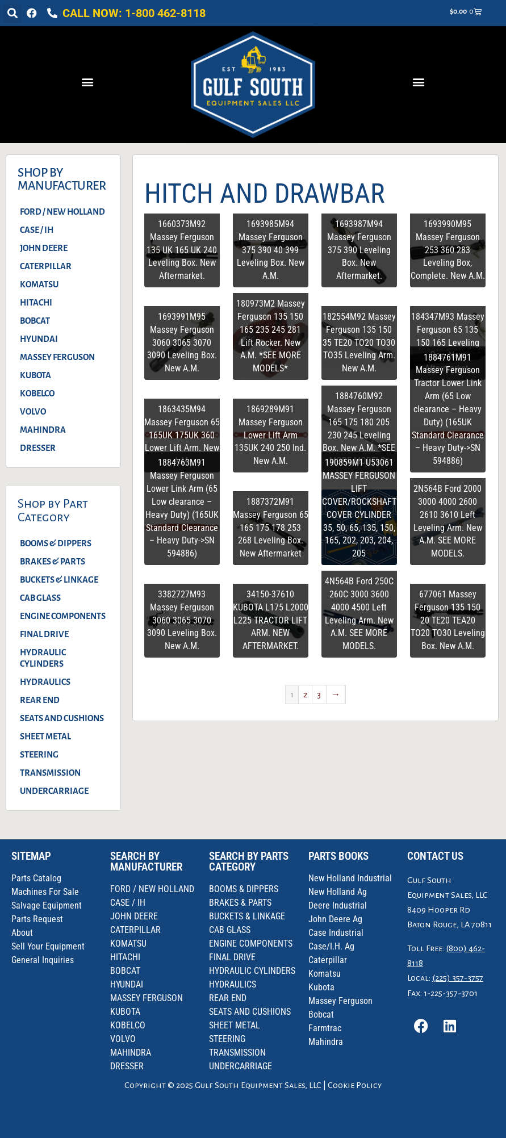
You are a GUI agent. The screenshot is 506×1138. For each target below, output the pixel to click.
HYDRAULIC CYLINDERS (43, 658)
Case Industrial (335, 932)
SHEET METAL (45, 736)
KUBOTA (35, 375)
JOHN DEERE (44, 248)
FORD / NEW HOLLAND (62, 211)
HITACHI (36, 302)
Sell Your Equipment (48, 946)
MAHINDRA (43, 429)
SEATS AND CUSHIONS (62, 718)
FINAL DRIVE (44, 634)
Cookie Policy (355, 1085)
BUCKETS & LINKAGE (59, 579)
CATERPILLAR (46, 266)
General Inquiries (42, 960)
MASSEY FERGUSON (57, 357)
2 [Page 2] (305, 694)
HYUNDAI (39, 339)
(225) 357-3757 (457, 977)
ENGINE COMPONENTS (63, 616)
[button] (12, 13)
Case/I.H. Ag (331, 946)
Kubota (321, 987)
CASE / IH (36, 230)
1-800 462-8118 (165, 13)
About (22, 932)
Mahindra (325, 1041)
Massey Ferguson (340, 1000)
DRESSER (38, 448)
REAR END (40, 700)
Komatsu (324, 973)
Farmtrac (324, 1028)
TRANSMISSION (50, 772)
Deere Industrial (337, 905)
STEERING (39, 754)
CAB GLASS (40, 598)
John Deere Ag (335, 919)
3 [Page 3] (319, 694)
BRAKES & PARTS (52, 561)
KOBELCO (37, 393)
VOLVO (33, 411)
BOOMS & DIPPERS (55, 543)
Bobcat (321, 1014)
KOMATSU (39, 284)
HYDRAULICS (45, 682)
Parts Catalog (36, 878)
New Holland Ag (337, 891)
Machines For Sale (45, 891)
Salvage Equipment (46, 905)
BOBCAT (35, 320)
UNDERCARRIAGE (54, 791)
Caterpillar (327, 960)
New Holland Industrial (350, 878)
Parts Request (37, 919)
